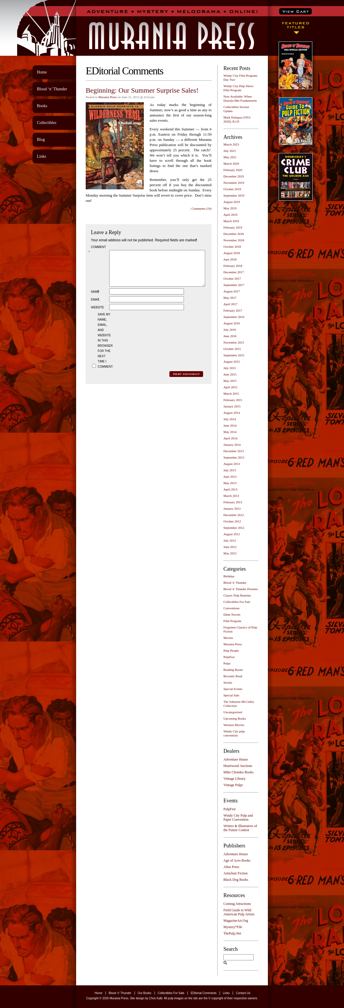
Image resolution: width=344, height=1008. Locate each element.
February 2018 (232, 265)
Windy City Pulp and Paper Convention (238, 817)
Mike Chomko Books (238, 772)
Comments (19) (201, 208)
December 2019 (233, 176)
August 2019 (231, 202)
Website (97, 314)
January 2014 (232, 444)
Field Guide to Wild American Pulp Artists (239, 912)
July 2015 (229, 368)
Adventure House (235, 759)
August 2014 (231, 412)
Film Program (232, 621)
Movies (228, 637)
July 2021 (229, 150)
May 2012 (229, 553)
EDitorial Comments (203, 993)
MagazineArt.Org (235, 921)
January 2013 (232, 508)
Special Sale (231, 695)
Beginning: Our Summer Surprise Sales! (142, 90)
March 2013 (231, 495)
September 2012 (233, 527)
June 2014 (229, 425)
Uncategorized (232, 712)
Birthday (229, 576)
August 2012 (231, 534)
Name (95, 298)
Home (42, 72)
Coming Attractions (237, 904)
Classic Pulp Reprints (237, 595)
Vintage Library (234, 779)
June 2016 (229, 336)
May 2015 (229, 380)
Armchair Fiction (235, 873)
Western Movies (233, 725)
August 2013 (231, 464)
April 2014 (230, 438)
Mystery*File (232, 927)
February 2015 (232, 400)
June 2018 (229, 259)
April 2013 (230, 489)
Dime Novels (231, 614)
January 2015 (232, 406)
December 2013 (233, 451)
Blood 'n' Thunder (234, 582)
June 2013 (229, 476)
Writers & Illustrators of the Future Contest (240, 828)
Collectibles (46, 123)
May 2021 (229, 157)
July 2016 (229, 329)
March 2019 (231, 221)
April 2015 (230, 387)
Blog (41, 139)
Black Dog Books (235, 880)
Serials (227, 682)
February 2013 (232, 502)
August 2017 (231, 291)
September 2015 (233, 355)
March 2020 (231, 163)
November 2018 (233, 240)
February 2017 (232, 310)
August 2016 (231, 323)
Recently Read (232, 676)
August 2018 (231, 253)
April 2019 (230, 214)
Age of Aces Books (236, 860)
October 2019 (232, 189)
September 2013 (233, 457)
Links (41, 156)
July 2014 (229, 419)
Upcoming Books (234, 718)
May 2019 (229, 208)
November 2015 (233, 342)
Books (42, 106)
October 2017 (232, 278)
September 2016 (233, 317)
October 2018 (232, 246)
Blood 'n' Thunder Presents (240, 589)
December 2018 (233, 234)
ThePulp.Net (232, 933)
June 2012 (229, 547)
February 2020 (232, 170)
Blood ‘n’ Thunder (52, 89)
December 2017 (233, 272)
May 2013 (229, 483)
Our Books (144, 993)
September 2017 (233, 285)
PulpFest (229, 657)
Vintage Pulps (233, 785)
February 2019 (232, 227)
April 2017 (230, 304)
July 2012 (229, 540)
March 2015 (231, 393)
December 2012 (233, 515)
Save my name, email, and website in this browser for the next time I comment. (105, 347)
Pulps (226, 663)
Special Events (232, 689)
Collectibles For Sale (236, 601)
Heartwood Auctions (237, 766)
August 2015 (231, 361)
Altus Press (231, 867)
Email (95, 306)
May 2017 (229, 297)
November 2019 (233, 182)
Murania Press (107, 97)
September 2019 (233, 195)
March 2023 (231, 144)
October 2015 (232, 349)
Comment (98, 249)
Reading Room (233, 669)
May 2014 (229, 432)
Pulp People (231, 650)
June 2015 (229, 374)
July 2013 (229, 470)
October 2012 (232, 521)
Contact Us (243, 993)
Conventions (231, 608)
